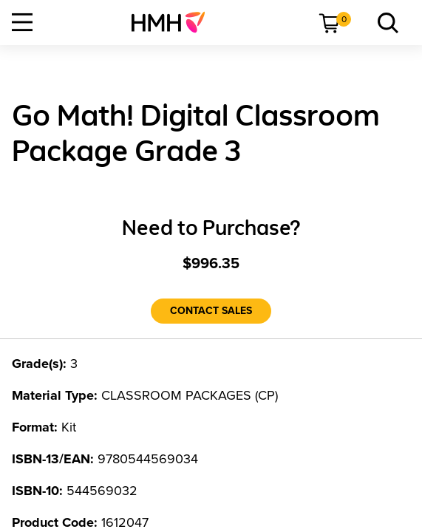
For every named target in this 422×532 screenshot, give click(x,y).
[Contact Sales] (211, 311)
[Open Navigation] (22, 22)
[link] (174, 22)
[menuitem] (174, 22)
